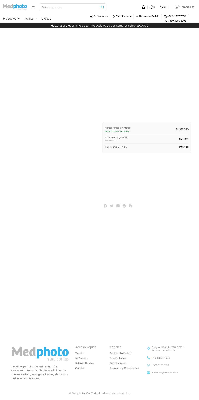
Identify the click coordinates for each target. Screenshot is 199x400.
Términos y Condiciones (124, 368)
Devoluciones (118, 363)
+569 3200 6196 (177, 20)
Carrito (79, 368)
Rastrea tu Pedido (149, 16)
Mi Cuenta (81, 358)
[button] (33, 7)
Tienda (79, 353)
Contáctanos (101, 16)
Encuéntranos (123, 16)
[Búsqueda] (102, 7)
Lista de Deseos (84, 363)
